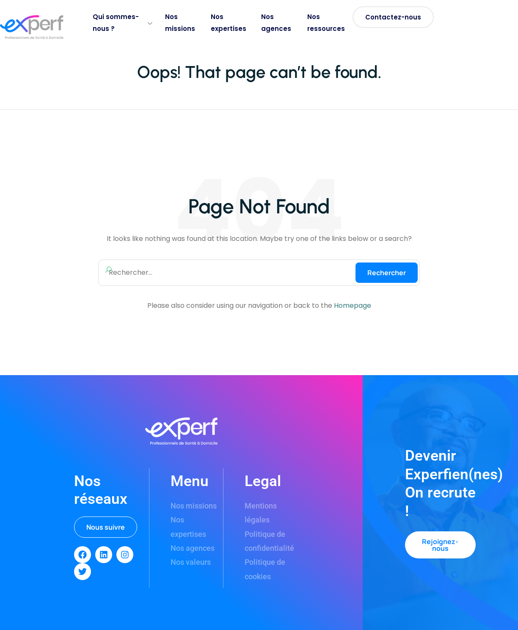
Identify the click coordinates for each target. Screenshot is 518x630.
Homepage (352, 305)
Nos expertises (228, 22)
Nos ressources (326, 22)
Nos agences (276, 22)
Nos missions (180, 22)
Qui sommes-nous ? (122, 22)
